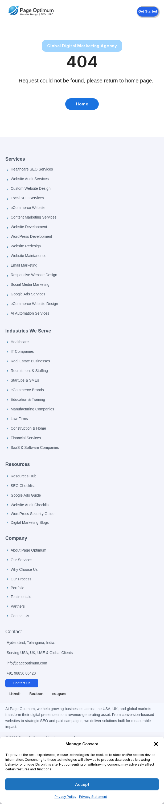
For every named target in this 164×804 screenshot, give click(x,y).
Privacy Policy (65, 797)
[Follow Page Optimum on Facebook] (36, 693)
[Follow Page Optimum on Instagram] (58, 693)
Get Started (147, 11)
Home (82, 103)
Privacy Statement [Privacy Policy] (93, 797)
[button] (156, 744)
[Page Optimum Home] (31, 11)
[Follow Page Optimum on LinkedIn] (15, 693)
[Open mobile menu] (92, 12)
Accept (82, 784)
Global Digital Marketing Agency (82, 45)
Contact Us (21, 683)
